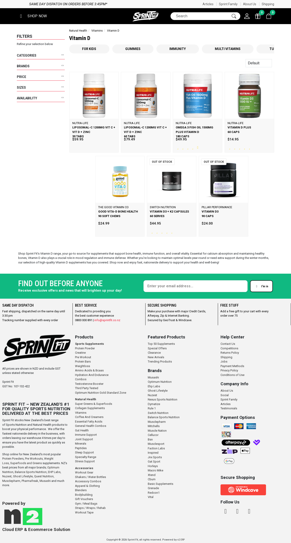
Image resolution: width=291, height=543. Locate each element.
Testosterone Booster (89, 383)
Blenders (81, 490)
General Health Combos (90, 426)
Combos (80, 379)
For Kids (89, 49)
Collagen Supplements (90, 408)
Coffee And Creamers (89, 417)
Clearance (154, 352)
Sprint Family (228, 4)
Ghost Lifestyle (23, 476)
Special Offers (157, 348)
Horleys (153, 466)
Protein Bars (83, 361)
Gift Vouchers (84, 499)
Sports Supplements (89, 343)
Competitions (229, 348)
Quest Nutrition (44, 476)
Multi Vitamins (228, 49)
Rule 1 (152, 408)
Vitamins (97, 30)
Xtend (152, 475)
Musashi (45, 481)
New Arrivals (156, 357)
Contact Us (228, 343)
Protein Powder (85, 348)
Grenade (153, 488)
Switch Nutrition (158, 413)
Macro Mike (155, 470)
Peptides (81, 448)
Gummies (132, 49)
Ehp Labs (154, 386)
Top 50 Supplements (161, 343)
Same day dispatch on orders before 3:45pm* (195, 4)
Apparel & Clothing (87, 486)
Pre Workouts (34, 458)
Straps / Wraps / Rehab (90, 508)
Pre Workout (83, 357)
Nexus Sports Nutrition (162, 399)
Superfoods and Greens (26, 463)
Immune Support (86, 434)
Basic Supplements (160, 483)
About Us (249, 4)
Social (225, 395)
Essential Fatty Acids (88, 421)
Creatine (80, 352)
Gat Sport (154, 461)
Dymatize (154, 404)
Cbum (152, 479)
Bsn (150, 439)
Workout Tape (84, 512)
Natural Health (78, 30)
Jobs (224, 361)
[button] (32, 16)
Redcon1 (154, 492)
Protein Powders (13, 458)
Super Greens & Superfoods (93, 403)
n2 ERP (181, 539)
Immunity (177, 49)
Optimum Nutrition (160, 381)
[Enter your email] (195, 286)
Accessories (84, 468)
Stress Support (85, 461)
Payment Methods (232, 366)
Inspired (153, 452)
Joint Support (84, 439)
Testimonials (229, 408)
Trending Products (160, 361)
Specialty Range (85, 457)
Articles (208, 4)
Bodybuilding (84, 494)
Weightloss (82, 366)
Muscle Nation (157, 430)
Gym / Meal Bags (86, 503)
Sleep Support (84, 452)
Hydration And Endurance (91, 375)
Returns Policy (230, 352)
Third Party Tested (86, 388)
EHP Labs (54, 472)
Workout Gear (84, 472)
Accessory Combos (88, 481)
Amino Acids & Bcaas (89, 370)
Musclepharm (11, 481)
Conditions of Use (232, 375)
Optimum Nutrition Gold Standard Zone (100, 392)
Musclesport (156, 443)
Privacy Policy (229, 370)
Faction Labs (156, 448)
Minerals (80, 443)
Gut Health (82, 430)
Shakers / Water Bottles (90, 477)
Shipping (268, 4)
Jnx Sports (155, 457)
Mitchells (154, 426)
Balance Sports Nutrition (31, 472)
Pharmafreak (30, 481)
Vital (150, 497)
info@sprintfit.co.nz (107, 320)
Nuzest (7, 476)
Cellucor (153, 435)
